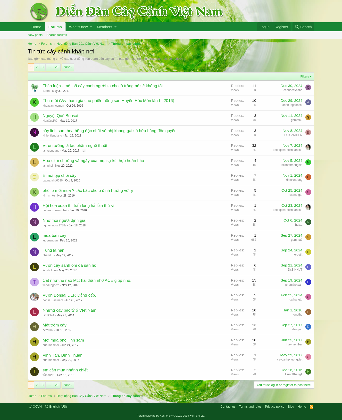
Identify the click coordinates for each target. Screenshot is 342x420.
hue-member (51, 345)
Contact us (227, 406)
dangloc (297, 329)
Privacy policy (274, 406)
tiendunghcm (51, 285)
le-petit (297, 254)
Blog (291, 406)
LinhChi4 (48, 315)
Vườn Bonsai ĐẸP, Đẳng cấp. (69, 295)
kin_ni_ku (49, 195)
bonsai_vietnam (53, 300)
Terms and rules (250, 406)
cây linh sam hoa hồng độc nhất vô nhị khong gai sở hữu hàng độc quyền (110, 131)
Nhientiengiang (52, 135)
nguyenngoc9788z (55, 225)
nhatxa (297, 224)
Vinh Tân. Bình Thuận (63, 355)
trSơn (46, 91)
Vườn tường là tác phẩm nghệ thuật (75, 145)
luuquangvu (50, 240)
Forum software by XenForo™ (171, 415)
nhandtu (48, 255)
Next (67, 67)
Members (104, 27)
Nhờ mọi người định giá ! (65, 220)
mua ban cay (54, 235)
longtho (297, 314)
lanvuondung (51, 150)
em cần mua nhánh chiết (65, 370)
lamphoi (48, 165)
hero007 (48, 330)
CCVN (35, 406)
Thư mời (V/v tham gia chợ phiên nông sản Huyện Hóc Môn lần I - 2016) (108, 100)
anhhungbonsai (292, 105)
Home (36, 27)
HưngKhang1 (293, 374)
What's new (78, 27)
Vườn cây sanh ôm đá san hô (70, 265)
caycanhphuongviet (289, 359)
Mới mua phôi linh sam (63, 340)
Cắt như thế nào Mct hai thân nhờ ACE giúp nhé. (87, 280)
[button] (91, 26)
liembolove (50, 270)
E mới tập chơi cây (59, 175)
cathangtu (296, 195)
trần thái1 (49, 375)
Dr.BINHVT (295, 269)
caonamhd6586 (53, 180)
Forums (55, 27)
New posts (35, 35)
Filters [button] (304, 76)
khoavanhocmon (53, 105)
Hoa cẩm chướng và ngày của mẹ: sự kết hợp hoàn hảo (93, 160)
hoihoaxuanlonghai (55, 210)
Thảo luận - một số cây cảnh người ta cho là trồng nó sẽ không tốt (103, 86)
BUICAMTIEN (293, 135)
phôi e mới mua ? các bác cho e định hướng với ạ (88, 190)
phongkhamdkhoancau (287, 150)
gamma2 (296, 120)
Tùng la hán (54, 250)
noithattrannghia (291, 165)
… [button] (49, 67)
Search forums (56, 35)
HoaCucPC (50, 120)
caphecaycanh (293, 90)
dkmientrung (294, 179)
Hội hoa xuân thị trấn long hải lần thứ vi (78, 205)
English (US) (56, 406)
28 (56, 67)
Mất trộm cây (55, 325)
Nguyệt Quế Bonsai (60, 115)
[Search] (303, 26)
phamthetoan (293, 284)
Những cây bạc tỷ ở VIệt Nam (69, 310)
